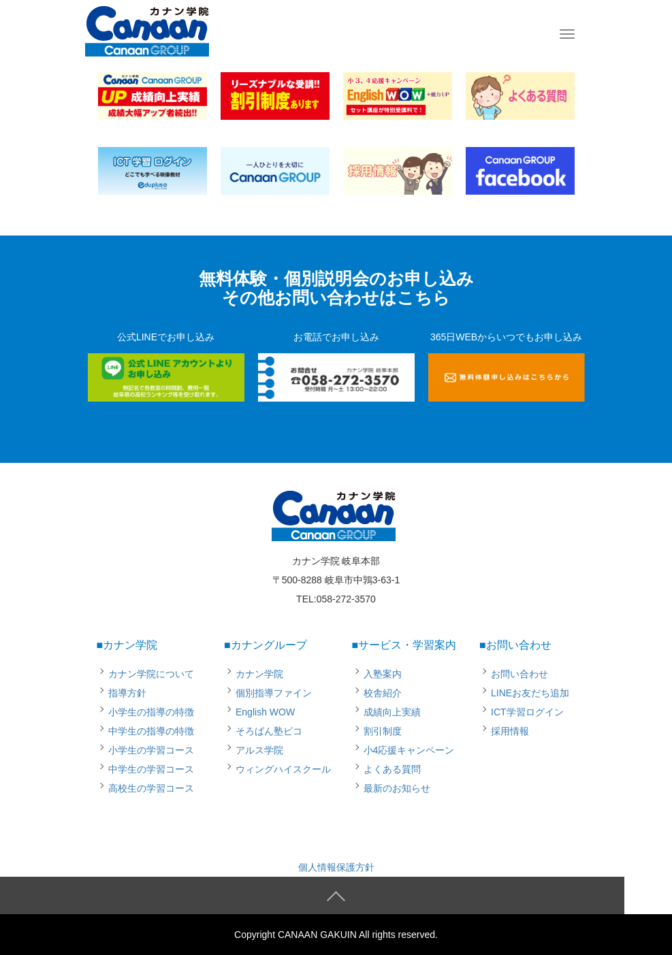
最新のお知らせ (397, 788)
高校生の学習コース (151, 788)
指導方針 (127, 692)
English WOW (265, 712)
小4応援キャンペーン (409, 750)
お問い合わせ (519, 673)
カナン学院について (151, 673)
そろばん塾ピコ (269, 731)
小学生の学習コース (151, 750)
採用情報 (510, 731)
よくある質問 (392, 769)
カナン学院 (259, 673)
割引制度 (383, 731)
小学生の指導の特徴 (151, 712)
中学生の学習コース (151, 769)
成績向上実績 (392, 712)
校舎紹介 (383, 692)
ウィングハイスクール (283, 769)
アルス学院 (259, 750)
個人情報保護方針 (336, 867)
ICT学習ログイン (527, 712)
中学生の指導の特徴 (151, 731)
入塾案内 (383, 673)
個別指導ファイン (274, 692)
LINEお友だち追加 (530, 692)
